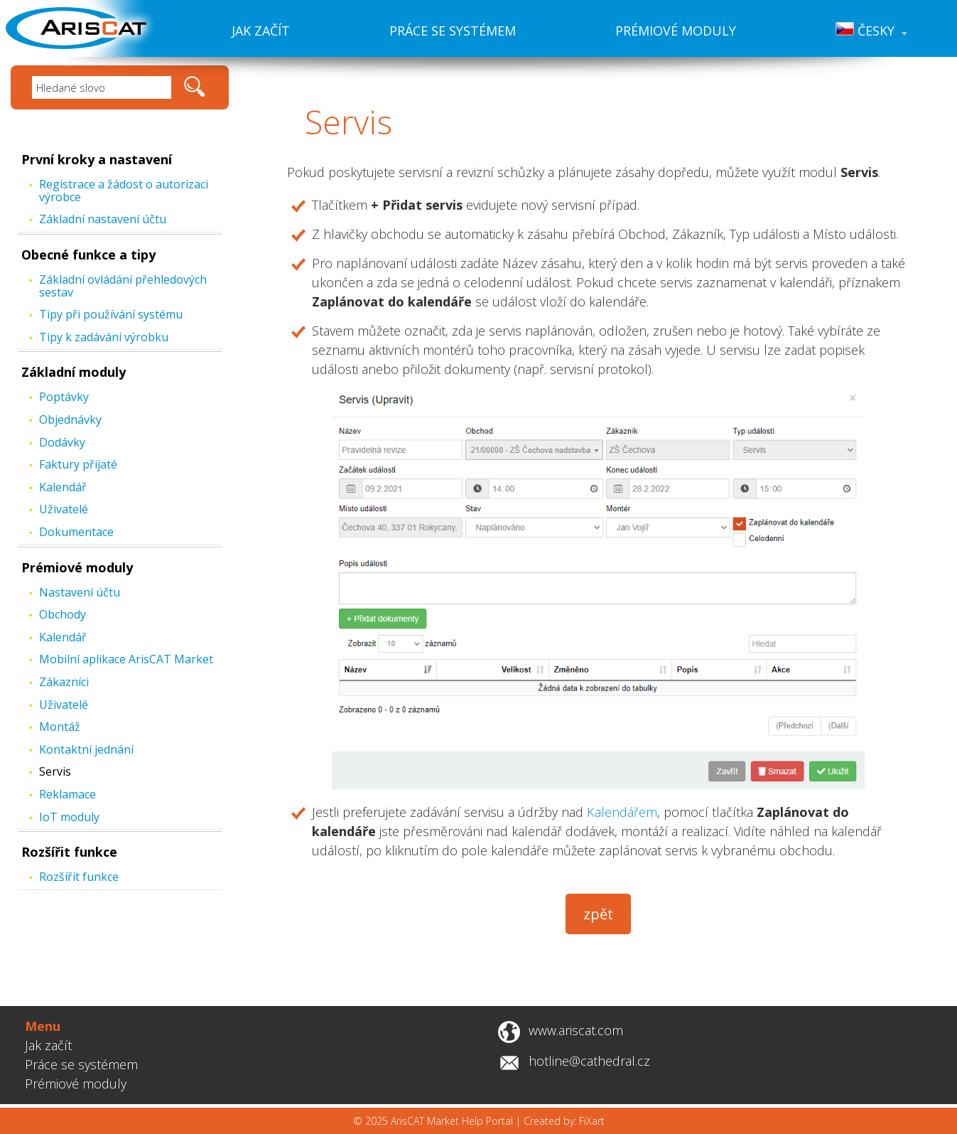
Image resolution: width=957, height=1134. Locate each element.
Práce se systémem (452, 30)
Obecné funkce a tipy (88, 254)
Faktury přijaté (78, 464)
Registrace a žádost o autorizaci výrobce (123, 190)
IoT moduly (69, 817)
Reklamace (67, 794)
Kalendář (63, 487)
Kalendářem (622, 811)
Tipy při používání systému (111, 314)
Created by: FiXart (564, 1121)
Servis (55, 771)
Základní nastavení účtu (102, 219)
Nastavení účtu (79, 592)
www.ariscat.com (576, 1030)
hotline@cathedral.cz (589, 1060)
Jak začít (261, 30)
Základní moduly (73, 371)
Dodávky (62, 442)
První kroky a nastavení (96, 159)
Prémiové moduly (675, 30)
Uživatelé (63, 509)
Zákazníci (64, 682)
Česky (871, 30)
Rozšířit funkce (69, 851)
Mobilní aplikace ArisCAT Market (126, 659)
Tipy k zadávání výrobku (103, 337)
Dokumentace (76, 532)
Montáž (59, 726)
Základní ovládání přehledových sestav (123, 286)
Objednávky (70, 419)
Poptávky (64, 397)
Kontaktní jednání (86, 749)
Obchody (62, 614)
